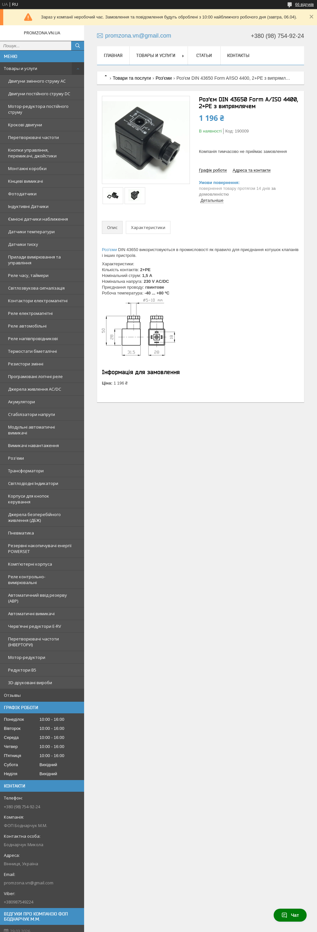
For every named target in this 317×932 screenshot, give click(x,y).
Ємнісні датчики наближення (38, 219)
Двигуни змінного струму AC (37, 81)
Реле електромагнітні (30, 313)
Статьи (204, 55)
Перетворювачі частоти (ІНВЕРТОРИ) (33, 642)
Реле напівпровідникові (33, 338)
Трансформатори (26, 471)
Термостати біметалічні (32, 351)
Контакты (238, 55)
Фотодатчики (22, 194)
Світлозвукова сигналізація (36, 288)
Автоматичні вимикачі (31, 613)
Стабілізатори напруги (31, 414)
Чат (290, 915)
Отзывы (12, 695)
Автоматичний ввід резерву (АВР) (37, 598)
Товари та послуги (132, 78)
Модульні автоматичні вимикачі (31, 430)
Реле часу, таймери (28, 275)
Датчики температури (31, 232)
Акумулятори (21, 402)
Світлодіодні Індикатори (33, 483)
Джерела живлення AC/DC (34, 389)
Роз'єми (16, 458)
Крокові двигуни (25, 125)
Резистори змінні (25, 364)
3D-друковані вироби (30, 682)
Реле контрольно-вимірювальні (26, 579)
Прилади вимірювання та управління (34, 260)
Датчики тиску (23, 244)
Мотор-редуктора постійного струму (38, 109)
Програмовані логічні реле (35, 376)
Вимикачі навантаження (33, 445)
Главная (113, 55)
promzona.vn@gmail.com (28, 883)
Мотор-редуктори (26, 657)
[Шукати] (77, 46)
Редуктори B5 (22, 670)
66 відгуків (304, 4)
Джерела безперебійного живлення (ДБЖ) (34, 517)
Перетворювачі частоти (33, 137)
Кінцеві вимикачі (25, 181)
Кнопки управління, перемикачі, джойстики (32, 153)
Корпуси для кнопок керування (28, 499)
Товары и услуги (20, 68)
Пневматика (21, 533)
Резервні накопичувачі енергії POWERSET (39, 548)
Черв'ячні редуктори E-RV (34, 626)
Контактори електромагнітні (38, 301)
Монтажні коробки (27, 168)
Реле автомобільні (27, 326)
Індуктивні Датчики (28, 206)
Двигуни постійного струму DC (39, 94)
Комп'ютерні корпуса (30, 564)
